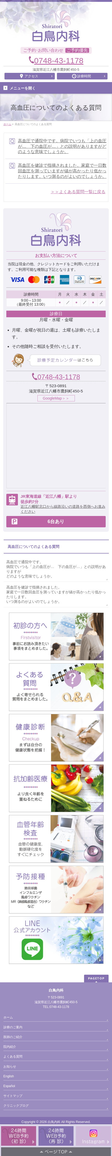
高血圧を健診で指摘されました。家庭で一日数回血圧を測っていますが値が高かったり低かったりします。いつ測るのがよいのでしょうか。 (62, 171)
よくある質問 (12, 1056)
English (8, 1076)
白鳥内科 (54, 1122)
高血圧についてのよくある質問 (33, 546)
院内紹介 (9, 1047)
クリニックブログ (16, 1105)
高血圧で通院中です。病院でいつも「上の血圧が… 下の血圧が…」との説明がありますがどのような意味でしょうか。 (62, 146)
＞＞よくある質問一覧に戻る (78, 191)
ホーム (8, 1017)
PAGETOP (96, 978)
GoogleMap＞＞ (56, 398)
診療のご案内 (12, 1027)
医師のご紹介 (12, 1037)
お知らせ (9, 1066)
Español (9, 1086)
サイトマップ (12, 1096)
